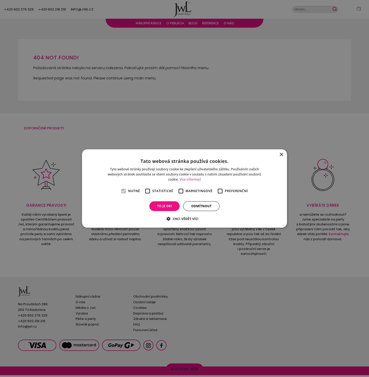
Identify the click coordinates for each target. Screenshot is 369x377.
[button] (184, 218)
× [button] (281, 155)
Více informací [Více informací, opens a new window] (190, 179)
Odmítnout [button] (201, 206)
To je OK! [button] (164, 206)
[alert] (184, 188)
